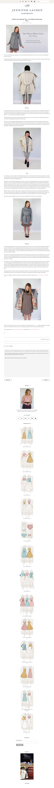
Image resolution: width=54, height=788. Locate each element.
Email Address (19, 740)
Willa (7, 114)
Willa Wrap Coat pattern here (18, 329)
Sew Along (36, 325)
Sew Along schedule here (34, 329)
